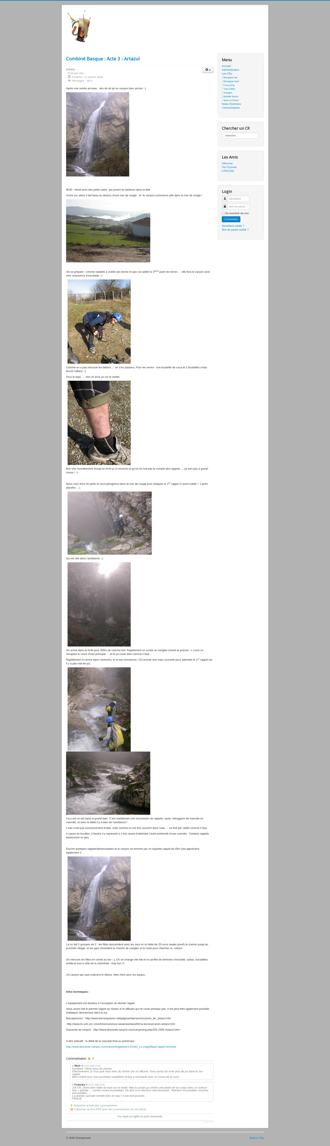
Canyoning (228, 85)
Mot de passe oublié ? (235, 229)
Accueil (226, 66)
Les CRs (227, 73)
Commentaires (231, 107)
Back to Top (257, 1137)
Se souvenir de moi (237, 213)
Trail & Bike (229, 89)
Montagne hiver (231, 81)
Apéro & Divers (231, 100)
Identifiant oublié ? (233, 225)
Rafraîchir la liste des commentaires (95, 1105)
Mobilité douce (230, 96)
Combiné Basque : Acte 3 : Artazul (103, 58)
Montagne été (230, 77)
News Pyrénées (231, 104)
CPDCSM (228, 170)
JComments (208, 1122)
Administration (230, 69)
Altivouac (227, 163)
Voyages (227, 92)
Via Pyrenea (229, 167)
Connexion (231, 219)
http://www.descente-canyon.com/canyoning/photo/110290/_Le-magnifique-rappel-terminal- (121, 1046)
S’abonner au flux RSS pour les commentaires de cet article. (110, 1109)
